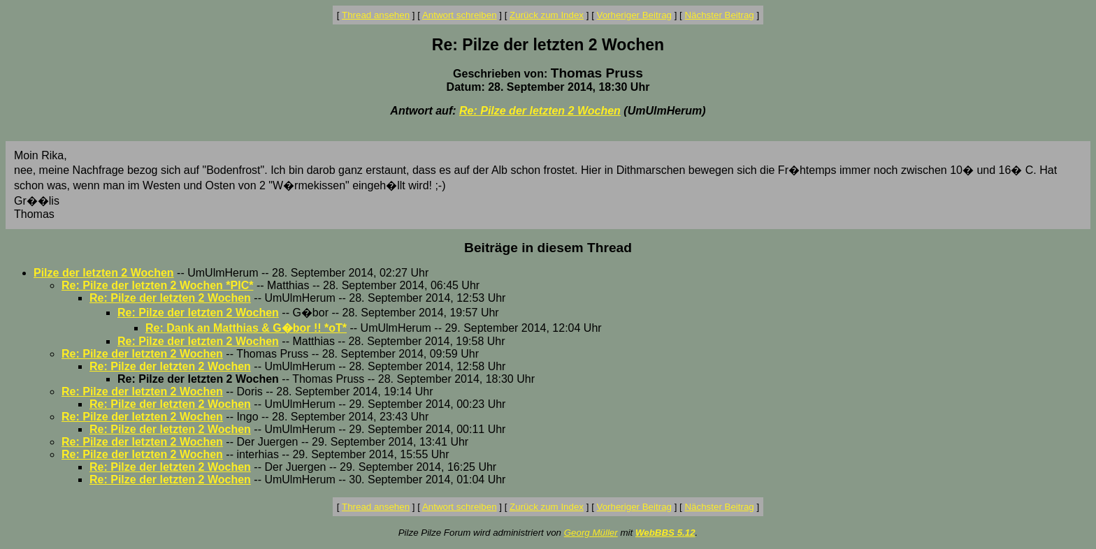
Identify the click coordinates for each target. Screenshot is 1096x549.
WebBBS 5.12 (665, 532)
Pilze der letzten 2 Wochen (104, 273)
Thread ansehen (376, 15)
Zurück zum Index (547, 15)
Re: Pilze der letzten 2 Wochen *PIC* (157, 285)
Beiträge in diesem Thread (548, 247)
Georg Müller (591, 532)
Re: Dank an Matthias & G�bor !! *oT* (246, 328)
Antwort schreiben (459, 15)
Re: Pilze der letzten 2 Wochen (540, 111)
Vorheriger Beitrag (634, 15)
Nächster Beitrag (719, 15)
